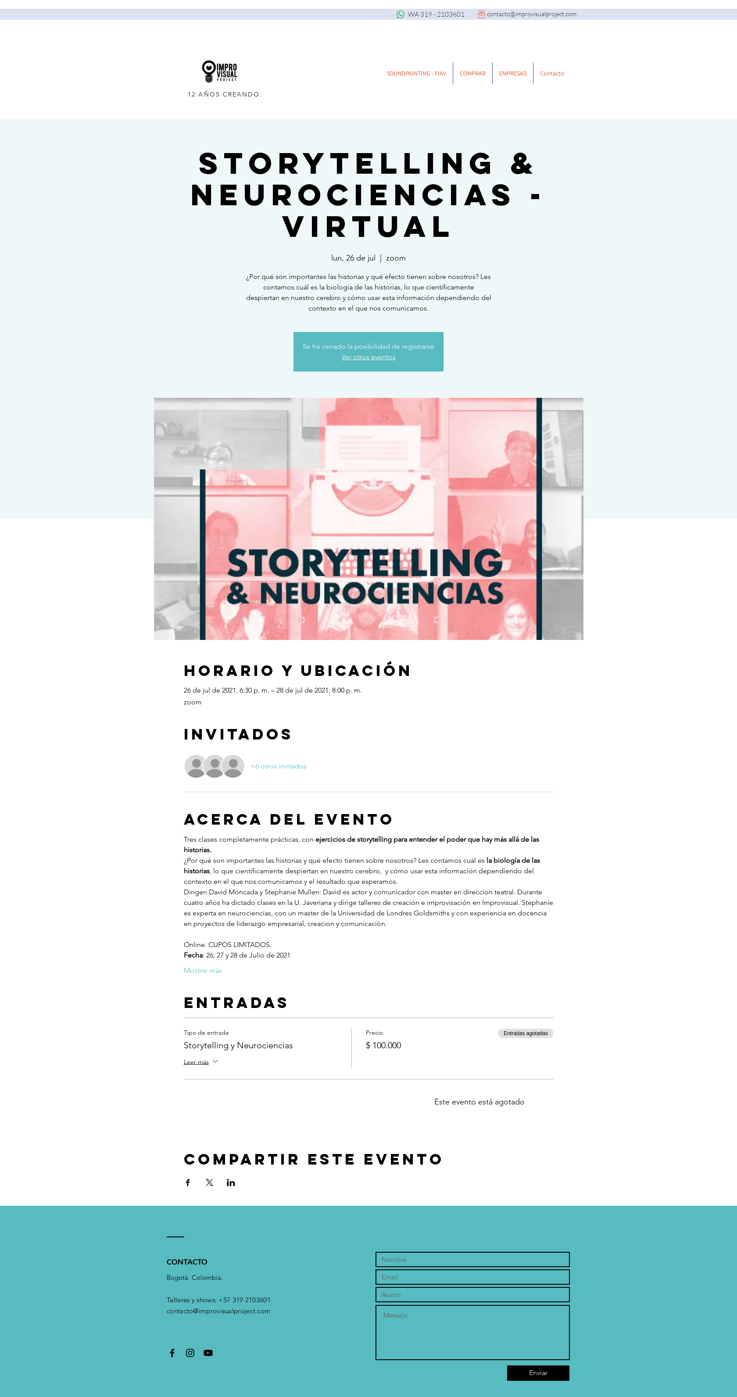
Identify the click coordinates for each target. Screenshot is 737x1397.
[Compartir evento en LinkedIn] (231, 1182)
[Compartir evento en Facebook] (188, 1182)
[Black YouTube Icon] (208, 1352)
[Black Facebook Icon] (172, 1352)
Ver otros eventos (369, 357)
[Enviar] (538, 1373)
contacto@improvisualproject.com (531, 14)
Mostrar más (203, 970)
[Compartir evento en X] (209, 1182)
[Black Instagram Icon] (190, 1352)
